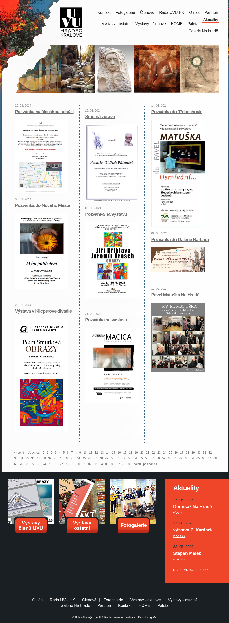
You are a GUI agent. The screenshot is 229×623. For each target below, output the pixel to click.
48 (101, 458)
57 (152, 458)
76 (55, 464)
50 (112, 458)
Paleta (192, 24)
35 (27, 458)
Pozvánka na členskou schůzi (44, 111)
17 (124, 452)
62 (180, 458)
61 (175, 458)
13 (102, 452)
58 (158, 458)
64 (192, 458)
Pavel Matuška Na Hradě (175, 294)
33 (15, 458)
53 (129, 458)
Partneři (211, 12)
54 (135, 458)
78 (66, 464)
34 (21, 458)
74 (44, 464)
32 (210, 452)
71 (27, 464)
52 (123, 458)
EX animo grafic (146, 617)
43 (72, 458)
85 (106, 464)
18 (130, 452)
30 (198, 452)
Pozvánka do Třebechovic (176, 111)
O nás (194, 12)
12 (96, 452)
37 (38, 458)
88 (123, 464)
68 (215, 458)
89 (129, 464)
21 (147, 452)
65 (198, 458)
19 (136, 452)
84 (101, 464)
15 (113, 452)
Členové (147, 12)
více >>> (179, 512)
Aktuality (210, 20)
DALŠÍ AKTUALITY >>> (191, 570)
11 (90, 452)
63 (186, 458)
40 (55, 458)
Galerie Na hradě (75, 606)
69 (15, 464)
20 (141, 452)
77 (61, 464)
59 (163, 458)
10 (84, 452)
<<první (19, 452)
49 (106, 458)
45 (84, 458)
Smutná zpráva (100, 116)
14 (107, 452)
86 (112, 464)
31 (204, 452)
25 (170, 452)
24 (164, 452)
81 (84, 464)
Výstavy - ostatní (116, 24)
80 (78, 464)
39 (49, 458)
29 (193, 452)
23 (159, 452)
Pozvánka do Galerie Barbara (180, 239)
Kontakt (104, 12)
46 (89, 458)
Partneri (104, 606)
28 (187, 452)
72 (32, 464)
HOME (176, 24)
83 (95, 464)
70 (21, 464)
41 (61, 458)
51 (118, 458)
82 (89, 464)
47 (95, 458)
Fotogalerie (125, 12)
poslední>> (150, 464)
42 (66, 458)
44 (78, 458)
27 (181, 452)
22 (153, 452)
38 (44, 458)
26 (176, 452)
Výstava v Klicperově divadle (43, 311)
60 (169, 458)
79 (72, 464)
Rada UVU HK (171, 12)
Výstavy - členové (150, 24)
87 (118, 464)
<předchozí (33, 452)
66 (203, 458)
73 (38, 464)
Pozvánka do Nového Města (42, 205)
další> (138, 464)
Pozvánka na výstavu (106, 214)
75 (49, 464)
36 (32, 458)
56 (146, 458)
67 (209, 458)
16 (119, 452)
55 (141, 458)
